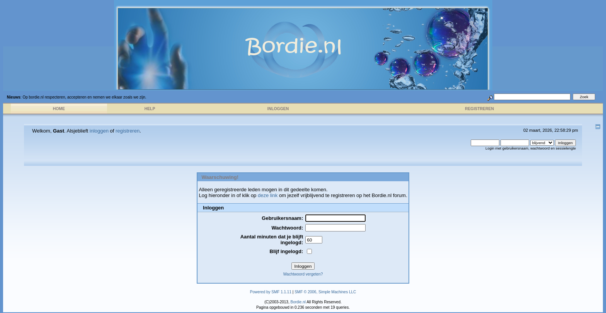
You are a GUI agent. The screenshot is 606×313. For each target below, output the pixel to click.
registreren (128, 131)
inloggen (99, 131)
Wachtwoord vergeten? (303, 274)
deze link (267, 195)
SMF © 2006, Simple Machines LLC (325, 292)
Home (59, 109)
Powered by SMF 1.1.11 (270, 292)
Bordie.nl (297, 302)
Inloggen (278, 109)
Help (150, 109)
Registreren (479, 109)
